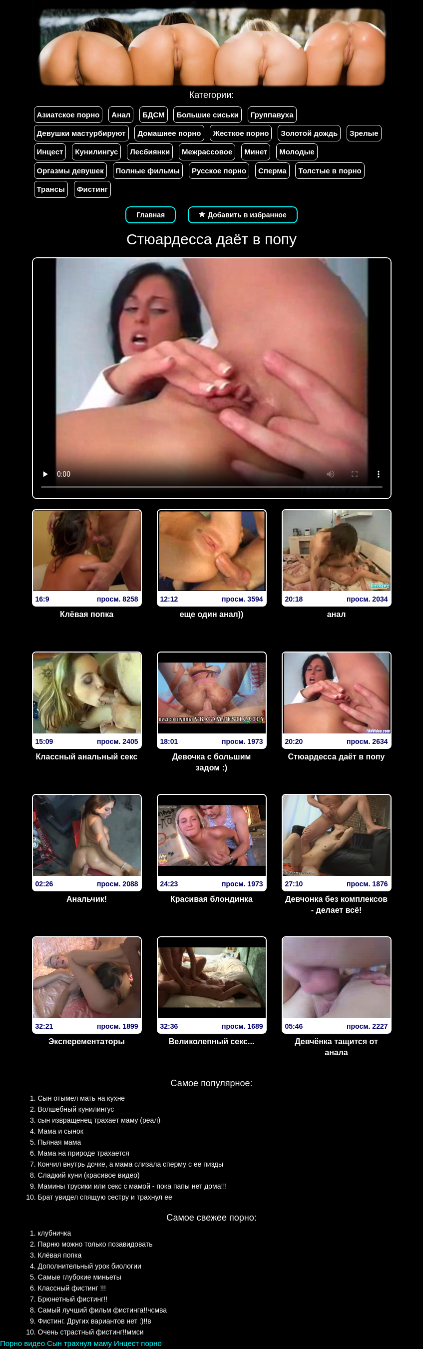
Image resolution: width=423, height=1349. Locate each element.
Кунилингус (96, 151)
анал (336, 614)
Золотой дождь (309, 133)
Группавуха (272, 114)
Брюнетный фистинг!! (73, 1299)
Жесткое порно (241, 133)
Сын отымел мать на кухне (81, 1098)
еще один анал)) (212, 614)
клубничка (54, 1233)
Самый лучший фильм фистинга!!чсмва (102, 1310)
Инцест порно (138, 1343)
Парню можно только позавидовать (95, 1244)
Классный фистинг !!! (72, 1288)
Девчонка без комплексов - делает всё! (336, 905)
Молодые (296, 151)
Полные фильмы (148, 170)
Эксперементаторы (86, 1041)
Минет (255, 151)
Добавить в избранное (243, 215)
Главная (150, 215)
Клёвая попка (86, 614)
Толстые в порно (329, 170)
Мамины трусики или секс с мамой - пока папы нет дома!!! (132, 1186)
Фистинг (92, 189)
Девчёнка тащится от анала (336, 1047)
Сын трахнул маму (79, 1343)
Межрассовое (207, 151)
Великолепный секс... (212, 1041)
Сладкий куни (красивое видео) (89, 1175)
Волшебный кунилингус (76, 1109)
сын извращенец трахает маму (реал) (99, 1120)
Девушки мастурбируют (81, 133)
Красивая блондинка (211, 899)
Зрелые (364, 133)
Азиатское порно (68, 114)
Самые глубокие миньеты (79, 1277)
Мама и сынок (60, 1131)
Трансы (51, 189)
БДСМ (153, 114)
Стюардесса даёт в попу (336, 756)
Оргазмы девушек (70, 170)
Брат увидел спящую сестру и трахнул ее (105, 1197)
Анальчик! (86, 899)
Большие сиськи (207, 114)
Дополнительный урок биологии (89, 1266)
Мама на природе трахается (83, 1153)
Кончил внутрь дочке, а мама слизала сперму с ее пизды (131, 1164)
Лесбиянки (150, 151)
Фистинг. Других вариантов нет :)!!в (94, 1321)
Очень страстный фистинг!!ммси (91, 1332)
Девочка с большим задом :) (211, 762)
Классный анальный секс (87, 756)
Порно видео (22, 1343)
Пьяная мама (59, 1142)
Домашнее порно (169, 133)
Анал (120, 114)
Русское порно (219, 170)
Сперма (272, 170)
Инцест (50, 151)
